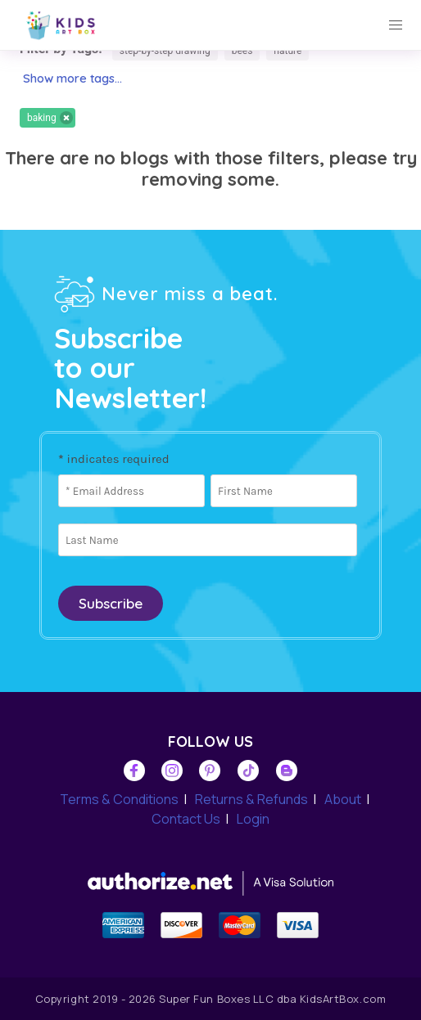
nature (287, 50)
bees (242, 50)
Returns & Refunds (251, 799)
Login (253, 819)
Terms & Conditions (119, 799)
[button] (395, 25)
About (342, 799)
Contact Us (186, 819)
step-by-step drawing (165, 50)
